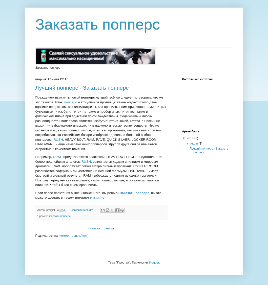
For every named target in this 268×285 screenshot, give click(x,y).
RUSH (58, 139)
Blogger (154, 262)
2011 (190, 138)
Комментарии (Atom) (74, 236)
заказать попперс (134, 193)
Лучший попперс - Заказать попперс (82, 88)
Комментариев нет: (82, 209)
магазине (97, 197)
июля (194, 143)
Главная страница (101, 228)
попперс (70, 102)
